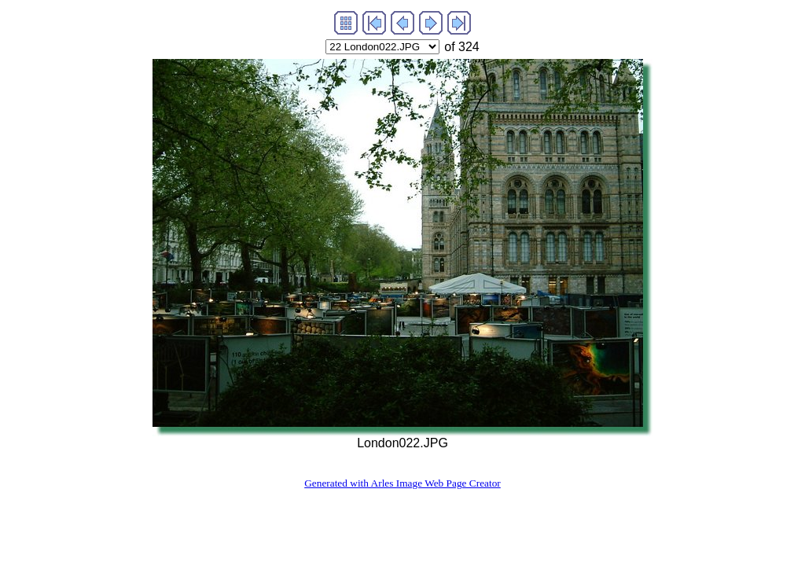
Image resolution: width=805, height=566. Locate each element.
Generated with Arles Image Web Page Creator (402, 483)
